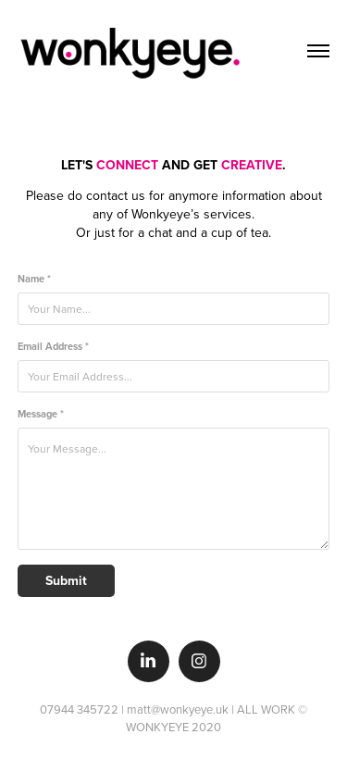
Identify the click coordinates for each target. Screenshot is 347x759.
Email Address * (53, 347)
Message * (41, 414)
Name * (34, 279)
